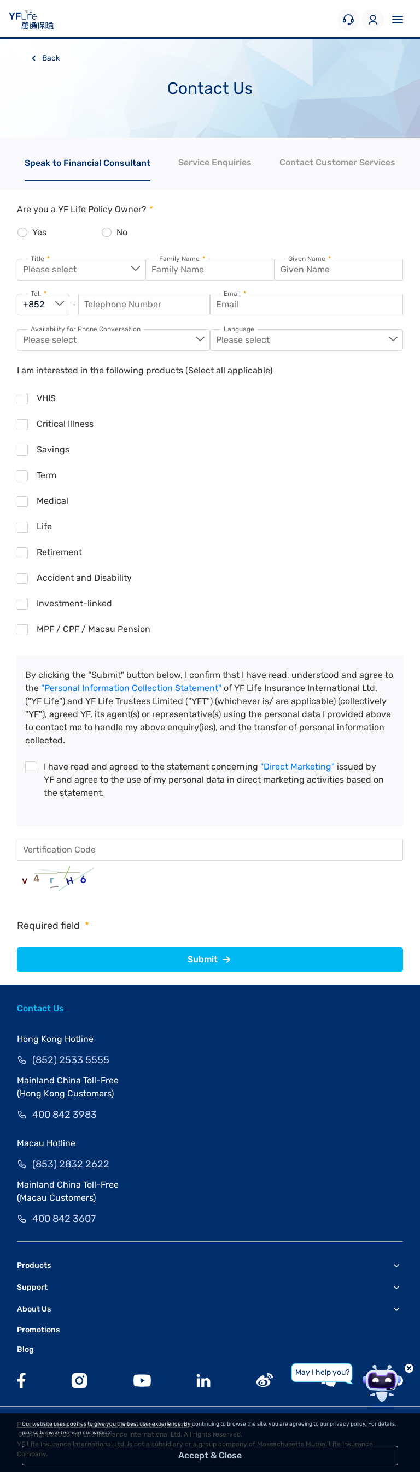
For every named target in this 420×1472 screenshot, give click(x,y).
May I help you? (322, 1372)
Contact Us (40, 1008)
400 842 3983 (64, 1114)
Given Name (309, 259)
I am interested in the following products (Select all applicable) (144, 370)
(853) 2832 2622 (70, 1164)
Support (32, 1287)
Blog (25, 1349)
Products (34, 1265)
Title (40, 259)
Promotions (38, 1329)
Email (235, 294)
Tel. (38, 294)
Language (239, 329)
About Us (34, 1309)
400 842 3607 (64, 1219)
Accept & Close (210, 1455)
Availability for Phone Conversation (86, 329)
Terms (68, 1432)
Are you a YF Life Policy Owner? (85, 209)
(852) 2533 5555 (70, 1060)
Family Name (182, 259)
